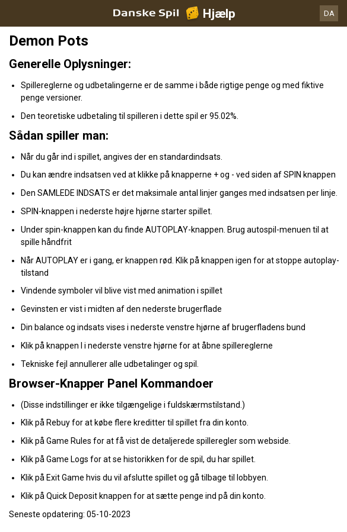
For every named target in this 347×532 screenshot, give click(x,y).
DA (329, 13)
